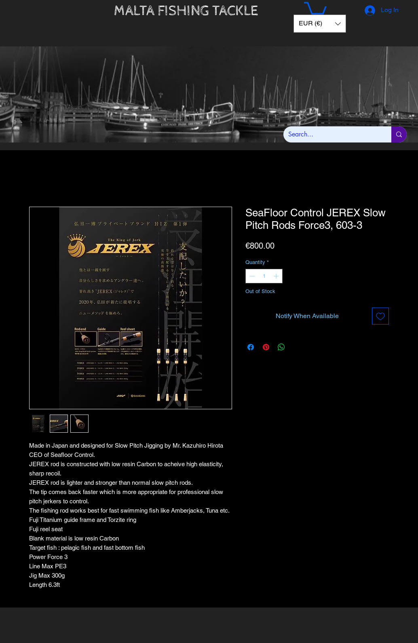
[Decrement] (251, 276)
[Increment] (277, 276)
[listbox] (319, 24)
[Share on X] (297, 347)
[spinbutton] (264, 276)
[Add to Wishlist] (380, 316)
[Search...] (331, 134)
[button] (315, 9)
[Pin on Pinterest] (266, 347)
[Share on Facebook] (250, 347)
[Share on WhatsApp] (281, 347)
